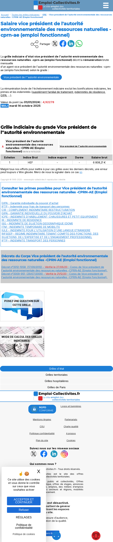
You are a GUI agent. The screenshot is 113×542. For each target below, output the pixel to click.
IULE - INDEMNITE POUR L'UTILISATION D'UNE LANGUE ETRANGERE (46, 230)
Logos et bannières (71, 406)
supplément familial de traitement (52, 92)
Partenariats (71, 419)
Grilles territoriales (57, 374)
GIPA (4, 95)
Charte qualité (71, 426)
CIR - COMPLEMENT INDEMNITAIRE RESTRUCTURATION (38, 210)
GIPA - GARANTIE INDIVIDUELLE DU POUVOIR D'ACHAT (37, 213)
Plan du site (42, 440)
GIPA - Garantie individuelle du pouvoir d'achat (30, 203)
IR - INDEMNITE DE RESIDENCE (22, 220)
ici (81, 172)
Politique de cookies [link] (24, 534)
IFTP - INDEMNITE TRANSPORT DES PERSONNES (33, 240)
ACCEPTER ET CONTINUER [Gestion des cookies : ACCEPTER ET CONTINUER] (24, 501)
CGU (42, 426)
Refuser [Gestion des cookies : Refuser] (24, 509)
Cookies (71, 440)
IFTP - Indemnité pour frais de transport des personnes (36, 206)
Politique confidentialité (42, 433)
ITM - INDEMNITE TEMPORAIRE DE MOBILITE (31, 227)
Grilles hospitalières (56, 381)
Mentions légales (42, 419)
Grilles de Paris (56, 387)
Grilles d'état (56, 368)
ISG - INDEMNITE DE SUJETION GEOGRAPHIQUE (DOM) (37, 223)
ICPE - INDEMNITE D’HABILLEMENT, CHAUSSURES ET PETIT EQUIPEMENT (50, 216)
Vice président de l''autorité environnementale (31, 77)
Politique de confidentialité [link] (24, 526)
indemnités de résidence (90, 92)
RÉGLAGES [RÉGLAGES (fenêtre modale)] (24, 517)
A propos (71, 433)
